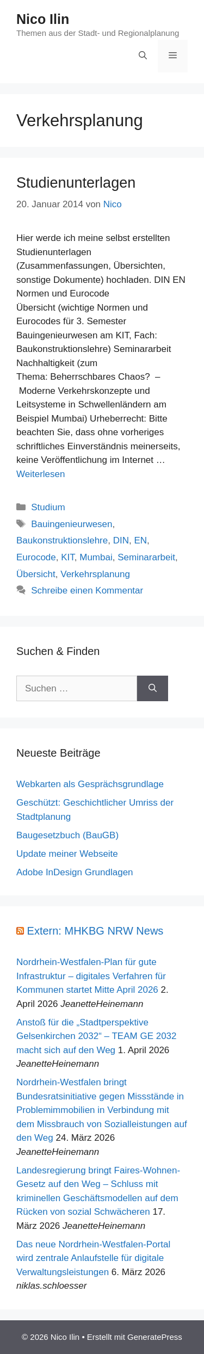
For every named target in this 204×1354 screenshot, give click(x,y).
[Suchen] (152, 689)
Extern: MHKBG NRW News (95, 931)
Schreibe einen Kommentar (87, 590)
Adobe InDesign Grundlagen (74, 872)
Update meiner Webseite (67, 854)
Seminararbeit (146, 557)
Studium (48, 507)
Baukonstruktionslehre (62, 540)
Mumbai (95, 557)
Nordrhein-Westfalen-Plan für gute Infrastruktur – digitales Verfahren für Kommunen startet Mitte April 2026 (91, 976)
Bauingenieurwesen (71, 524)
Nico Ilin (42, 19)
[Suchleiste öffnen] (143, 56)
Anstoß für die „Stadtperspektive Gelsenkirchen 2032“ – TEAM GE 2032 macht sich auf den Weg (96, 1036)
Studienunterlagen (75, 183)
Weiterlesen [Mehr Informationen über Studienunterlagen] (40, 474)
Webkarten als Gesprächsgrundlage (90, 784)
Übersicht (35, 574)
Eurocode (36, 557)
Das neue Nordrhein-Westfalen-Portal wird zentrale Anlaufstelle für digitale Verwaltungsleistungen (93, 1258)
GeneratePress (154, 1336)
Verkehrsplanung (95, 574)
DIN (121, 540)
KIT (68, 557)
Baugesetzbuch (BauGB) (67, 835)
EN (140, 540)
